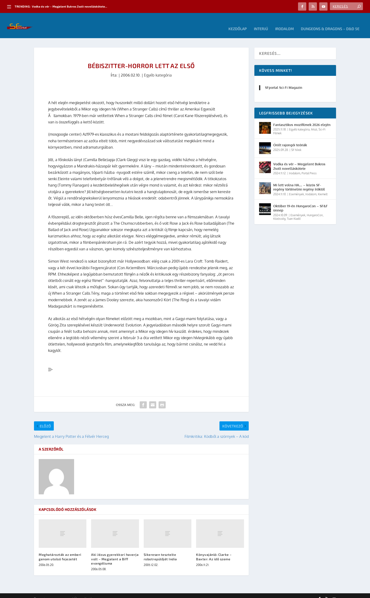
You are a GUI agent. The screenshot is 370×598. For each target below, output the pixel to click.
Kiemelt (323, 188)
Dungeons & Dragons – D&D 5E (330, 22)
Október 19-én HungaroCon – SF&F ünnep (300, 202)
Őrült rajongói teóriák (290, 139)
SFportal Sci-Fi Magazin (283, 81)
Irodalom (284, 22)
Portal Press (309, 167)
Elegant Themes (60, 592)
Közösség (279, 212)
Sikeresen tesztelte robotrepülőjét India (160, 550)
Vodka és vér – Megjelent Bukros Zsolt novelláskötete (299, 160)
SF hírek (296, 143)
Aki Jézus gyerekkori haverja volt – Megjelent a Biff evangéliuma (115, 552)
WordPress (101, 592)
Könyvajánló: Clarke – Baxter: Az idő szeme (214, 550)
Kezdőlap (237, 22)
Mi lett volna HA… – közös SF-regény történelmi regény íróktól (299, 181)
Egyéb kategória (158, 68)
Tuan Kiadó (294, 212)
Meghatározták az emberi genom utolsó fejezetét (60, 550)
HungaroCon (315, 208)
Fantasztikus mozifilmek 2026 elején (302, 118)
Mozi (314, 123)
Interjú (261, 22)
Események (296, 188)
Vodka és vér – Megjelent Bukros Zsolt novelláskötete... (69, 6)
